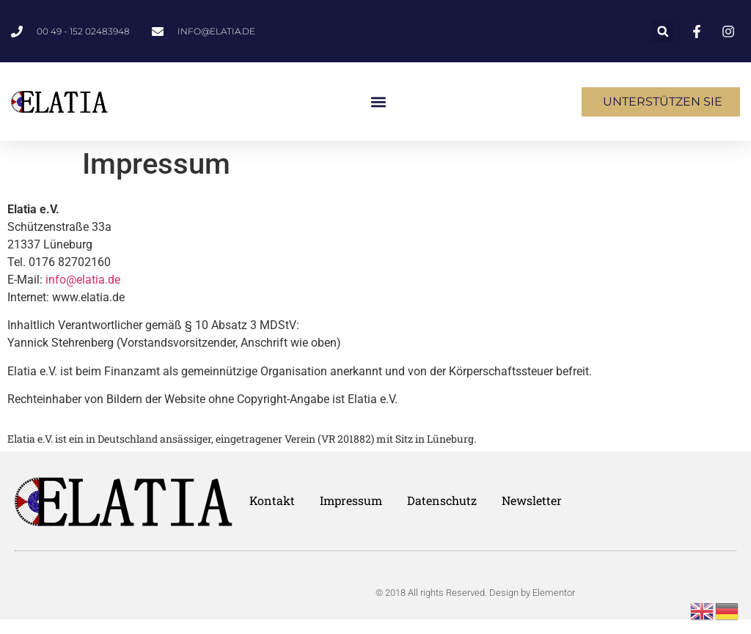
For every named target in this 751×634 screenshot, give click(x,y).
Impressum (351, 500)
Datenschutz (442, 500)
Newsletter (532, 500)
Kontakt (272, 500)
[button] (662, 31)
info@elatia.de (82, 280)
